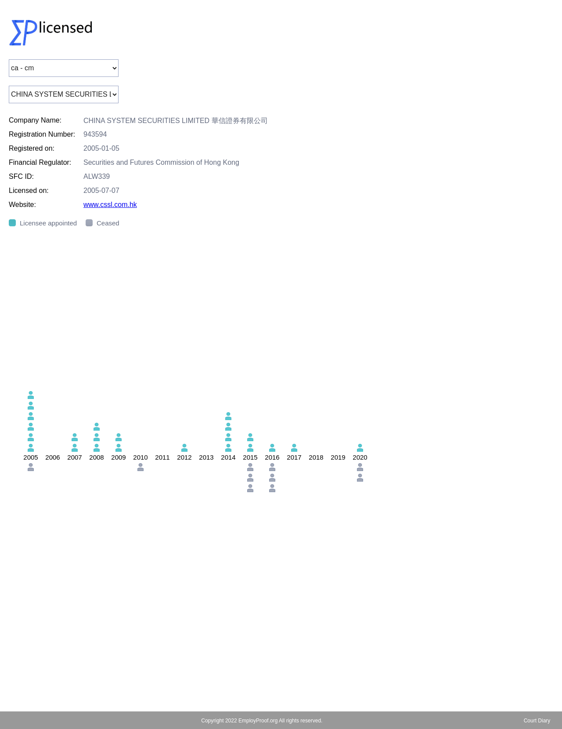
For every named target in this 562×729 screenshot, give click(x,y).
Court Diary (537, 721)
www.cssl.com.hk (110, 204)
